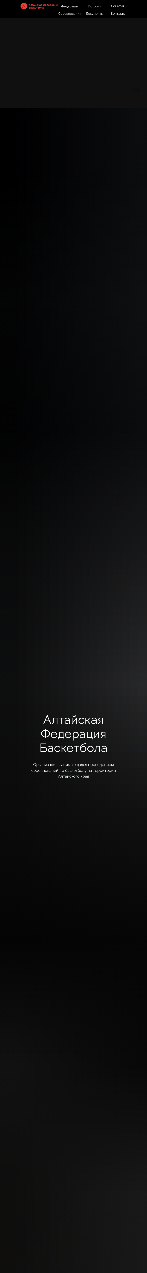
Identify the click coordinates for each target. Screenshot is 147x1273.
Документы (94, 13)
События (117, 6)
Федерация (70, 6)
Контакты (118, 13)
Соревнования (69, 13)
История (94, 6)
